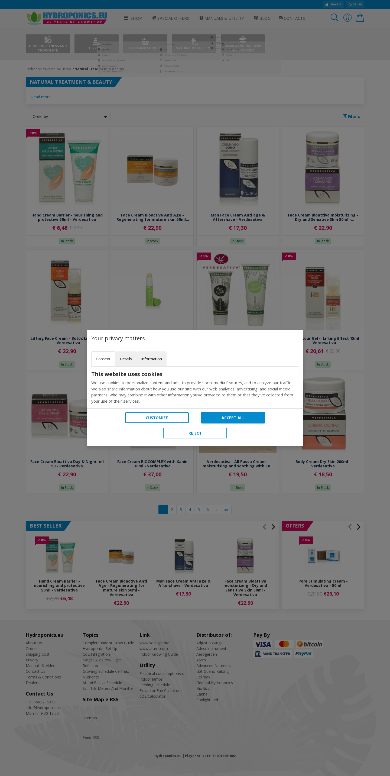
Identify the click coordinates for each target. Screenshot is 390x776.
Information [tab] (151, 358)
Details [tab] (126, 358)
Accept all (233, 417)
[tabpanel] (195, 387)
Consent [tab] (103, 358)
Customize (157, 417)
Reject (195, 433)
